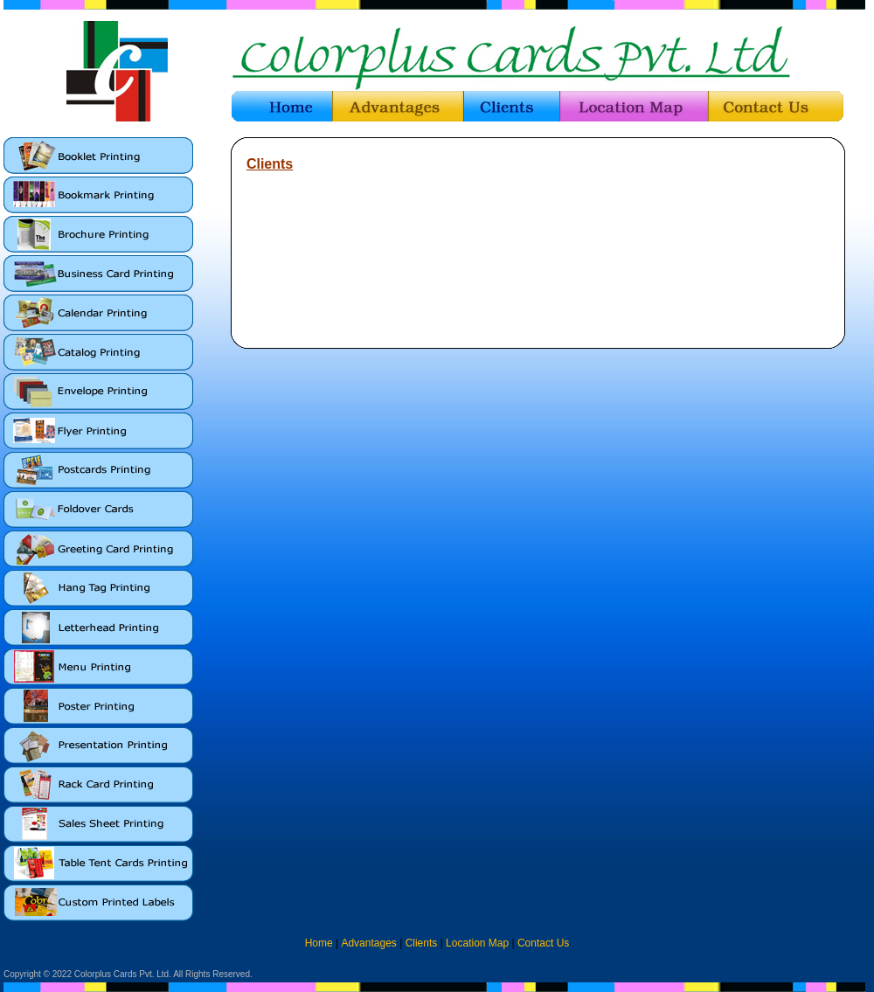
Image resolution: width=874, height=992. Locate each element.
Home (319, 943)
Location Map (477, 943)
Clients (422, 943)
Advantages (368, 943)
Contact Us (543, 943)
